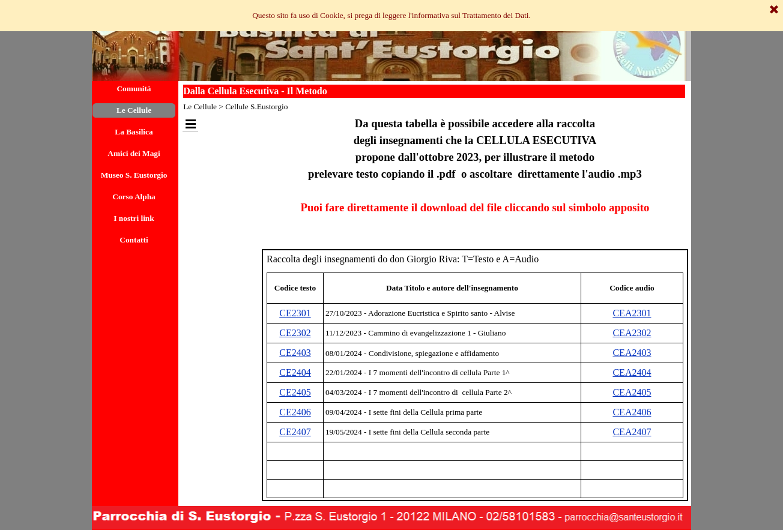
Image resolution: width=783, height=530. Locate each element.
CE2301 (294, 313)
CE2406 (294, 412)
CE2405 (294, 392)
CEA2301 (631, 313)
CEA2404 (631, 372)
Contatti (133, 239)
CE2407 (294, 432)
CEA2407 (631, 432)
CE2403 (294, 353)
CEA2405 (631, 392)
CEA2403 (631, 353)
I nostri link (133, 218)
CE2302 (294, 333)
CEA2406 (631, 412)
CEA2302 (631, 333)
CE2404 (294, 372)
